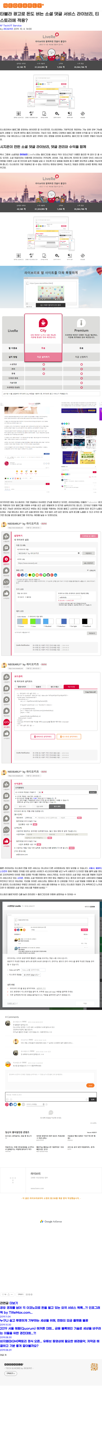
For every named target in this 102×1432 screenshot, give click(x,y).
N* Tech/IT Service (11, 25)
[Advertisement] (51, 143)
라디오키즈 (8, 29)
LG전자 (3, 907)
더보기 (13, 1339)
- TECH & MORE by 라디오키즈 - (18, 1404)
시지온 (20, 914)
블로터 (98, 904)
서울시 (91, 904)
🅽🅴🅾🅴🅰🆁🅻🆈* (23, 6)
